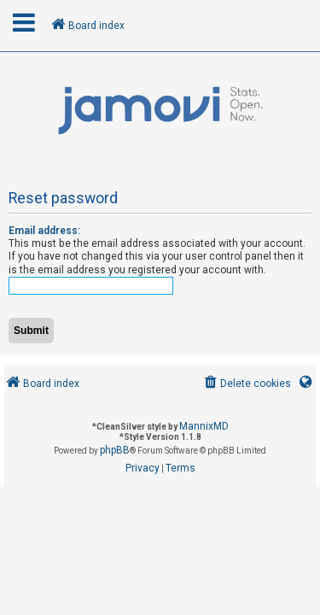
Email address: (44, 231)
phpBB (115, 450)
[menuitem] (246, 384)
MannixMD (204, 426)
